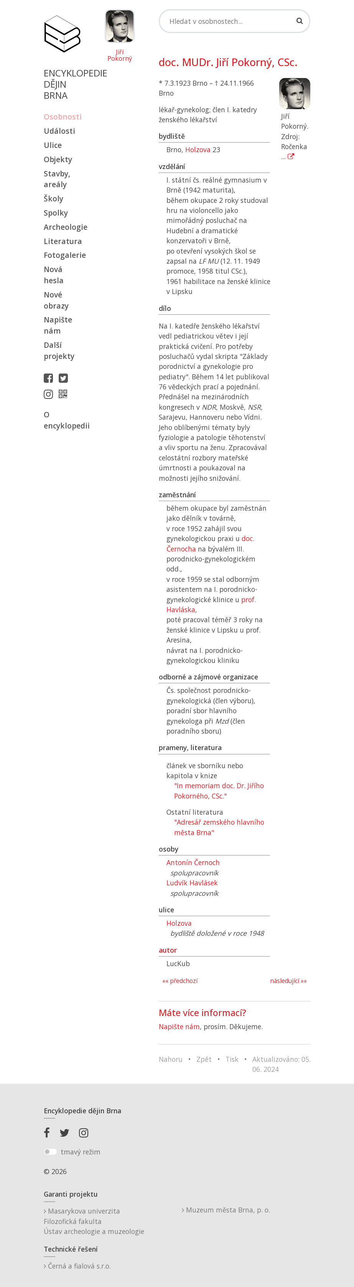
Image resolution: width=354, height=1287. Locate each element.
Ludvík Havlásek (192, 882)
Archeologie (62, 227)
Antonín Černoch (193, 862)
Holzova (198, 149)
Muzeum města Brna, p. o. (226, 1209)
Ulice (53, 145)
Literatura (62, 241)
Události (59, 131)
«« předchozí (180, 981)
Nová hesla (54, 275)
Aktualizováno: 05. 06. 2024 (281, 1064)
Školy (53, 198)
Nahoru (171, 1059)
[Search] (235, 21)
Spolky (56, 213)
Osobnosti (62, 116)
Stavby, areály (57, 179)
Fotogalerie (62, 255)
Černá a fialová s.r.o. (77, 1265)
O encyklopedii (62, 420)
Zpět (204, 1059)
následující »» (288, 981)
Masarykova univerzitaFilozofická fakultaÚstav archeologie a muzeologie (94, 1221)
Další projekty (59, 350)
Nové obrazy (56, 300)
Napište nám (58, 325)
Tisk (232, 1059)
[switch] (50, 1151)
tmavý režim (80, 1151)
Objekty (58, 159)
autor (168, 950)
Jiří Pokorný (119, 55)
